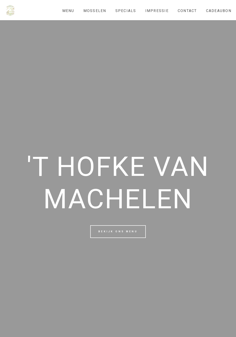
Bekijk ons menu (118, 231)
